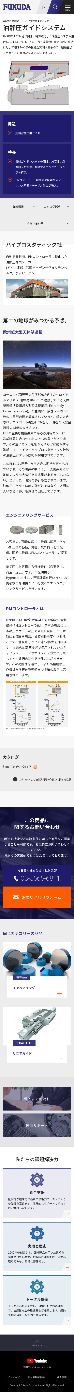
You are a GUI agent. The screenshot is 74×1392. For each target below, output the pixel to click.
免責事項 (62, 1376)
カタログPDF (52, 206)
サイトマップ (12, 1376)
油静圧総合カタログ (17, 766)
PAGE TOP (37, 1346)
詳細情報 (18, 206)
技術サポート (37, 1125)
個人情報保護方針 (37, 1376)
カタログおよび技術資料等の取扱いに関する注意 (45, 779)
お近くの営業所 (15, 855)
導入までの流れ (37, 1098)
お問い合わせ (35, 223)
